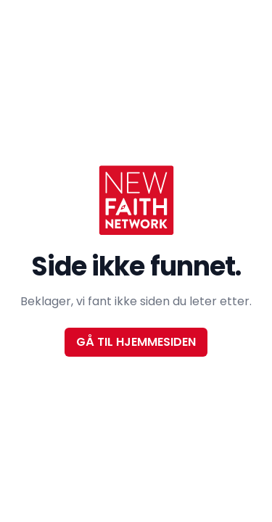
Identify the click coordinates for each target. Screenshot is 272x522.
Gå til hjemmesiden (136, 342)
